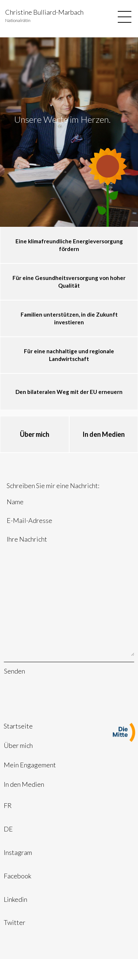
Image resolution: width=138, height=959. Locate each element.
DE (8, 829)
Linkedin (15, 899)
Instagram (18, 852)
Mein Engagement (30, 764)
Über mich (18, 745)
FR (8, 805)
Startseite (18, 726)
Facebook (17, 876)
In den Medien (24, 784)
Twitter (14, 922)
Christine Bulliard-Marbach (44, 12)
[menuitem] (69, 726)
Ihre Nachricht (69, 595)
